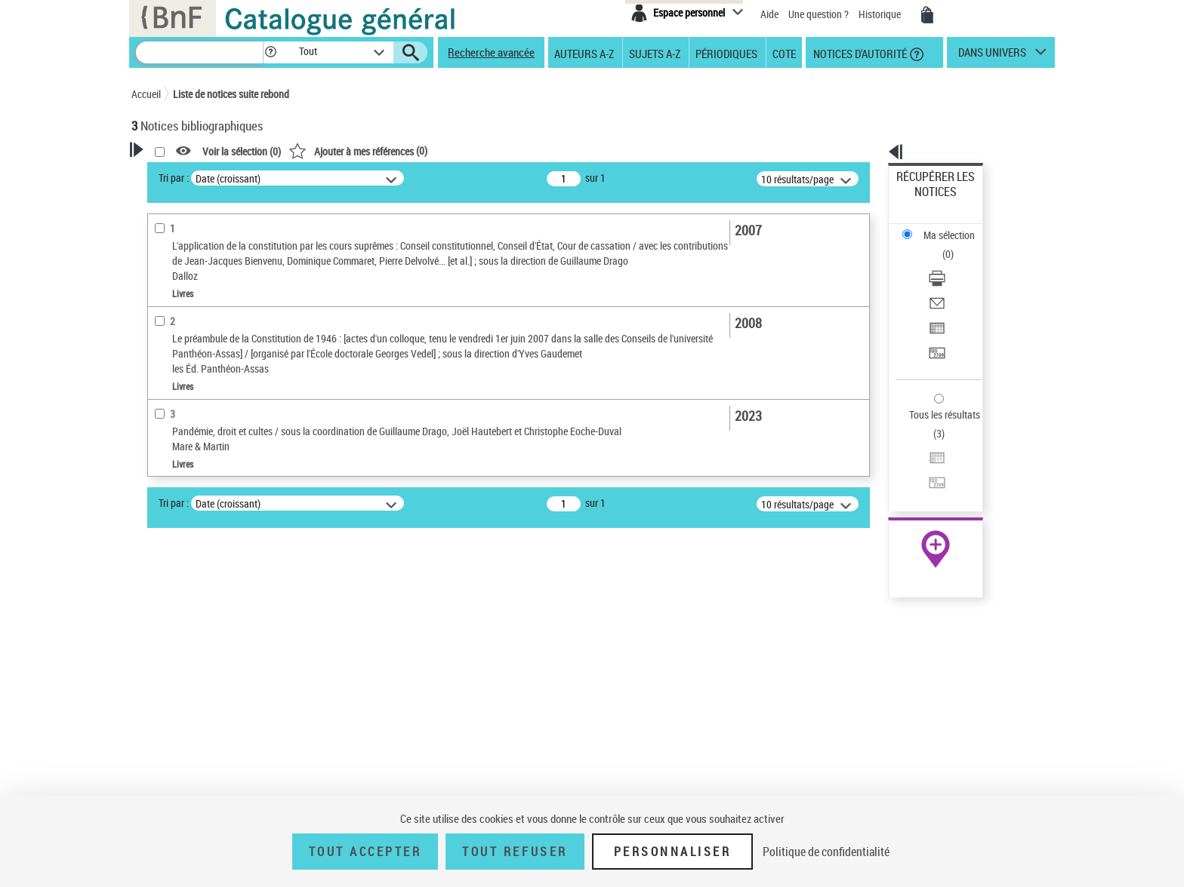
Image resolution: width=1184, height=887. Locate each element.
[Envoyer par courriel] (956, 245)
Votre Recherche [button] (193, 175)
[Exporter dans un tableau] (956, 263)
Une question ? (818, 14)
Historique (881, 14)
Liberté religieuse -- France (206, 677)
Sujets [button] (161, 603)
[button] (270, 52)
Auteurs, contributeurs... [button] (203, 528)
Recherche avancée (491, 52)
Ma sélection (925, 200)
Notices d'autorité (859, 52)
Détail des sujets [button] (185, 654)
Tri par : (368, 177)
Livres (165, 480)
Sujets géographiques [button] (197, 628)
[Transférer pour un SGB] (956, 281)
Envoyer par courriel (940, 245)
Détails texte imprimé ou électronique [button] (203, 449)
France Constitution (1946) (208, 737)
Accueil (146, 94)
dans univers (992, 56)
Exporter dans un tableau (951, 263)
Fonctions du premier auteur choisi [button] (212, 342)
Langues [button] (166, 553)
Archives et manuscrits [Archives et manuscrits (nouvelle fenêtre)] (922, 461)
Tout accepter (365, 851)
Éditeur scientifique (192, 373)
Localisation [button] (175, 503)
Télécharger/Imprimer (943, 226)
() (552, 150)
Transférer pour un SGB (947, 281)
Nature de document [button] (194, 396)
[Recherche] (199, 52)
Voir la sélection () (435, 151)
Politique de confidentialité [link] (826, 851)
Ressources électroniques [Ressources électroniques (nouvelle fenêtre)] (927, 478)
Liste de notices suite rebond (231, 94)
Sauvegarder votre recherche (226, 278)
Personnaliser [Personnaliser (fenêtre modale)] (673, 851)
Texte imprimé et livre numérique (218, 419)
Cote (784, 52)
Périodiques (726, 52)
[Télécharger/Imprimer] (956, 227)
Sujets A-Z (654, 52)
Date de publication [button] (191, 578)
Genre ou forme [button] (182, 785)
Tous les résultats (934, 322)
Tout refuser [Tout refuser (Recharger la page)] (514, 851)
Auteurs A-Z (584, 52)
